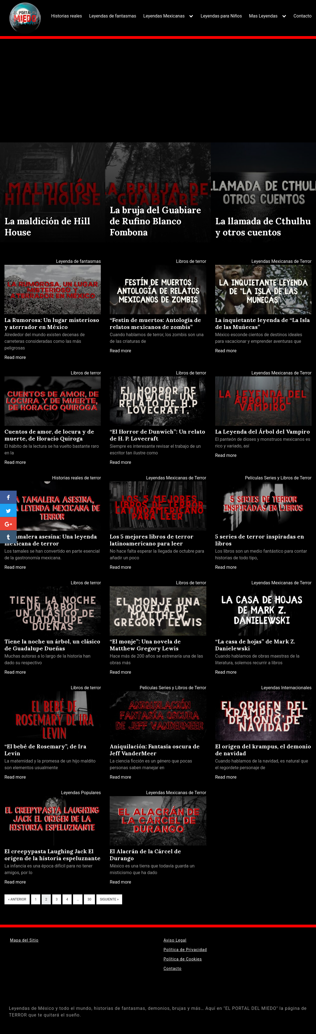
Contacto (303, 16)
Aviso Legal (175, 940)
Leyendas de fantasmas (112, 16)
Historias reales (66, 16)
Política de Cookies (183, 959)
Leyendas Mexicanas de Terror (281, 261)
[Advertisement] (158, 85)
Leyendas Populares (81, 792)
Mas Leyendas (263, 16)
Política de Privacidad (185, 949)
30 (89, 899)
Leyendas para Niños (221, 16)
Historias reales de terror (76, 477)
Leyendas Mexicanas (164, 16)
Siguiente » (109, 899)
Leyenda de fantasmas (78, 261)
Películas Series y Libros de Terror (278, 477)
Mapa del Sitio (24, 940)
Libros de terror (191, 261)
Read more (15, 357)
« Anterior (17, 899)
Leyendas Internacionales (286, 687)
